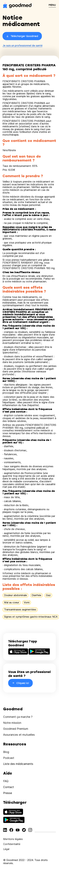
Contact (8, 787)
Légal (6, 849)
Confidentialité (11, 844)
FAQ (5, 781)
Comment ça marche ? (17, 716)
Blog (6, 752)
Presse (7, 793)
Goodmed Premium (15, 728)
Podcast (8, 758)
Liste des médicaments (18, 763)
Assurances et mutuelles (19, 734)
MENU (52, 5)
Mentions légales (13, 839)
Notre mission (12, 722)
